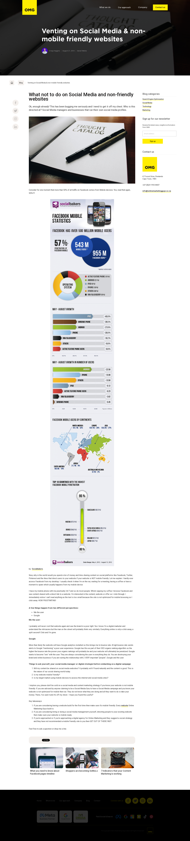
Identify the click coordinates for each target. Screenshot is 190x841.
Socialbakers (37, 569)
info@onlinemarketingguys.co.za (156, 191)
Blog (21, 83)
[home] (29, 7)
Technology (146, 106)
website (124, 705)
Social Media (147, 103)
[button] (105, 7)
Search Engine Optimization (153, 99)
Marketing (146, 110)
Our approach (124, 7)
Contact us (160, 7)
